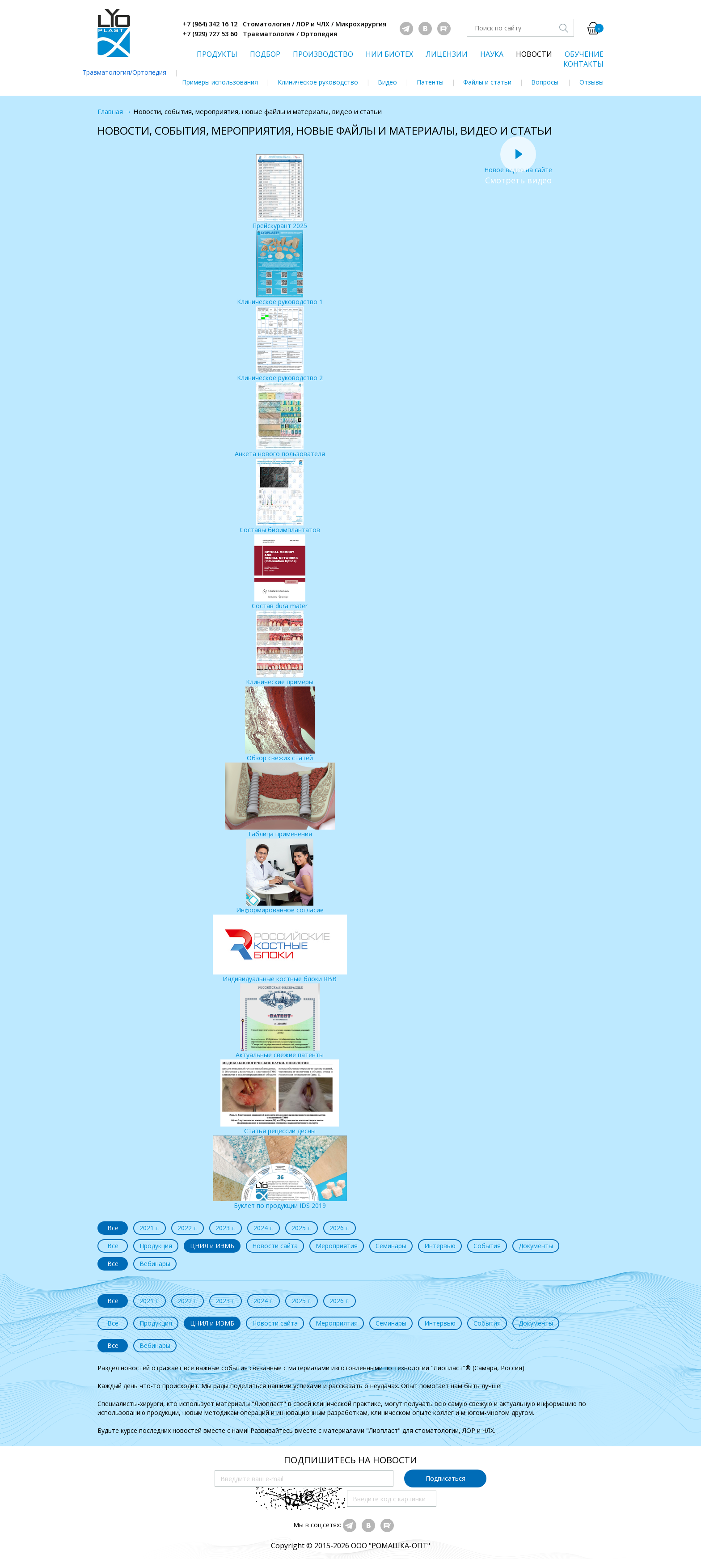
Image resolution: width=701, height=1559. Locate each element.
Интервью (440, 1245)
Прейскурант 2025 (279, 192)
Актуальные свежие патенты (280, 1021)
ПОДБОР (265, 54)
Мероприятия (337, 1245)
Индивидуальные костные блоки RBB (280, 949)
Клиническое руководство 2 (280, 344)
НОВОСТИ (534, 54)
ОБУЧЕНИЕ (584, 54)
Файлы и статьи (487, 82)
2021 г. (149, 1228)
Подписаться (445, 1478)
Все (112, 1228)
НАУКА (491, 54)
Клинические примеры (279, 648)
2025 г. (301, 1228)
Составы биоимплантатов (280, 496)
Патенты (430, 82)
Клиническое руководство (318, 82)
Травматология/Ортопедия (124, 72)
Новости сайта (275, 1245)
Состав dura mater (280, 572)
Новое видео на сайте (518, 165)
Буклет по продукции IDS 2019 (280, 1172)
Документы (536, 1245)
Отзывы (591, 82)
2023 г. (225, 1228)
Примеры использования (220, 82)
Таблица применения (280, 800)
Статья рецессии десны (279, 1097)
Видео (387, 82)
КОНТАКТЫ (583, 64)
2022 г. (187, 1228)
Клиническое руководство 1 (280, 268)
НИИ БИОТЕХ (389, 54)
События (487, 1245)
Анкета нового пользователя (280, 420)
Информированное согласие (280, 876)
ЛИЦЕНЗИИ (447, 54)
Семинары (391, 1245)
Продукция (155, 1245)
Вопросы (544, 82)
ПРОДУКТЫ (217, 54)
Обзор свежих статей (280, 724)
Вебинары (154, 1263)
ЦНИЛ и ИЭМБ (212, 1245)
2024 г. (263, 1228)
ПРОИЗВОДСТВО (323, 54)
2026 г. (339, 1228)
